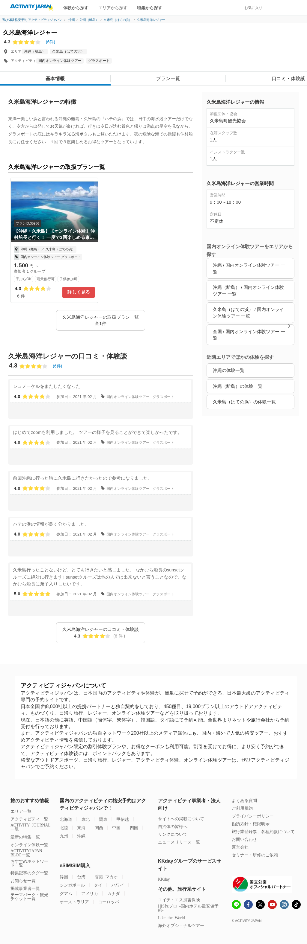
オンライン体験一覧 (29, 845)
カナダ (113, 893)
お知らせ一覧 (23, 880)
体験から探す (75, 7)
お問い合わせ (244, 839)
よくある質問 (244, 800)
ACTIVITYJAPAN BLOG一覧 (26, 853)
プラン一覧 (168, 78)
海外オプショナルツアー (181, 925)
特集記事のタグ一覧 (29, 873)
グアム (66, 893)
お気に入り (253, 8)
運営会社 (240, 847)
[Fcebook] (248, 905)
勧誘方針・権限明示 (251, 824)
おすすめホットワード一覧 (29, 863)
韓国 (64, 877)
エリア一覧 (20, 811)
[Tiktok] (296, 904)
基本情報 (55, 78)
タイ (98, 885)
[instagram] (284, 905)
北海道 (66, 819)
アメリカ (89, 893)
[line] (236, 905)
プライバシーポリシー (253, 816)
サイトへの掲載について (181, 819)
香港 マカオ (106, 877)
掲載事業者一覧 (25, 888)
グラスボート (99, 61)
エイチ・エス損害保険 (179, 900)
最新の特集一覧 (25, 837)
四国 (134, 827)
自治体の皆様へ (172, 826)
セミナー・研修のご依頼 (255, 855)
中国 (116, 827)
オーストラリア (74, 902)
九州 (64, 836)
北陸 (64, 827)
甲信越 (122, 819)
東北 (85, 819)
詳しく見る (78, 292)
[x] (260, 904)
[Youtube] (272, 905)
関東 (103, 819)
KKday (164, 879)
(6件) (50, 41)
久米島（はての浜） (68, 51)
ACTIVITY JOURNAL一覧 (30, 827)
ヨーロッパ (108, 902)
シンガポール (72, 885)
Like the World (171, 917)
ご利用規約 (242, 808)
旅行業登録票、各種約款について (263, 831)
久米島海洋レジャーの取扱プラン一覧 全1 (100, 320)
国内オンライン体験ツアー (60, 61)
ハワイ (118, 885)
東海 (81, 827)
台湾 (81, 877)
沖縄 (81, 836)
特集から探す (149, 7)
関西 (99, 827)
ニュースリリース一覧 (179, 842)
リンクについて (172, 834)
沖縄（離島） (35, 51)
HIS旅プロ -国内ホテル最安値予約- (188, 908)
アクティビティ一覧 (29, 819)
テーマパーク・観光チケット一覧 (29, 897)
